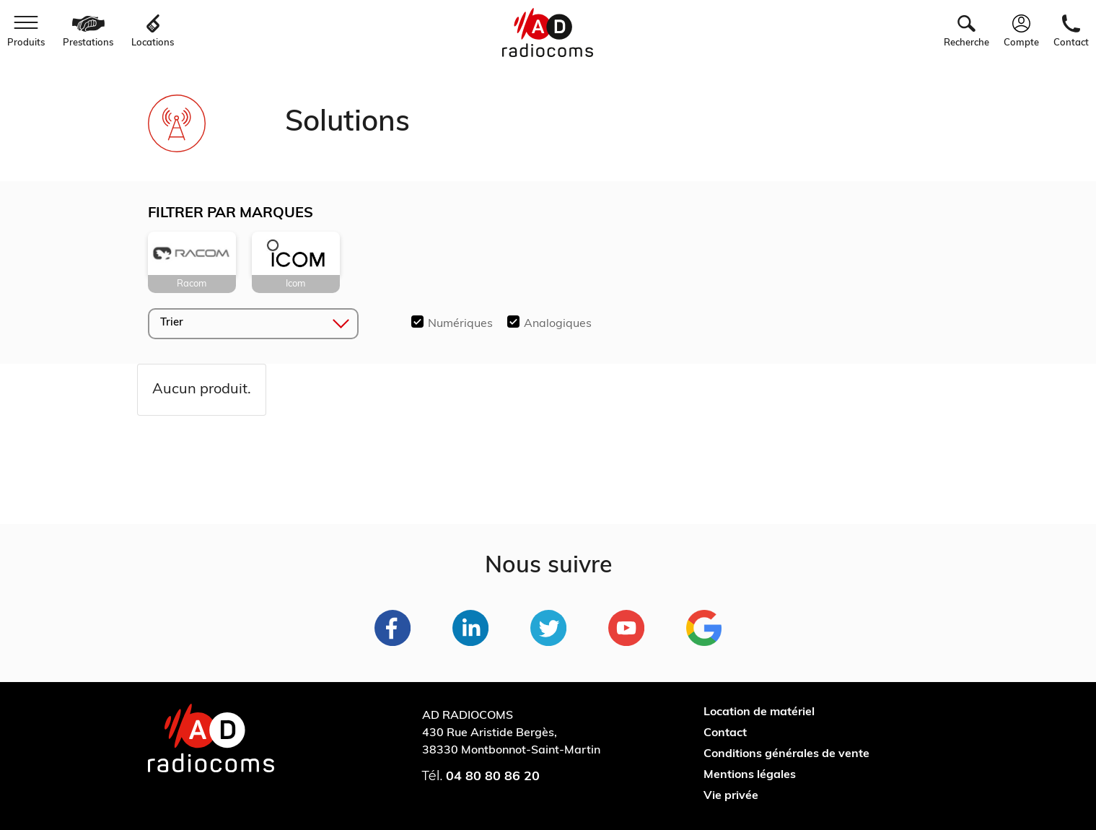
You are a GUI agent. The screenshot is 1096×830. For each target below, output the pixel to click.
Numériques (460, 324)
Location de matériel (759, 712)
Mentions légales (749, 775)
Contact (725, 733)
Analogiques (558, 324)
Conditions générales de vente (786, 754)
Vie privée (730, 796)
